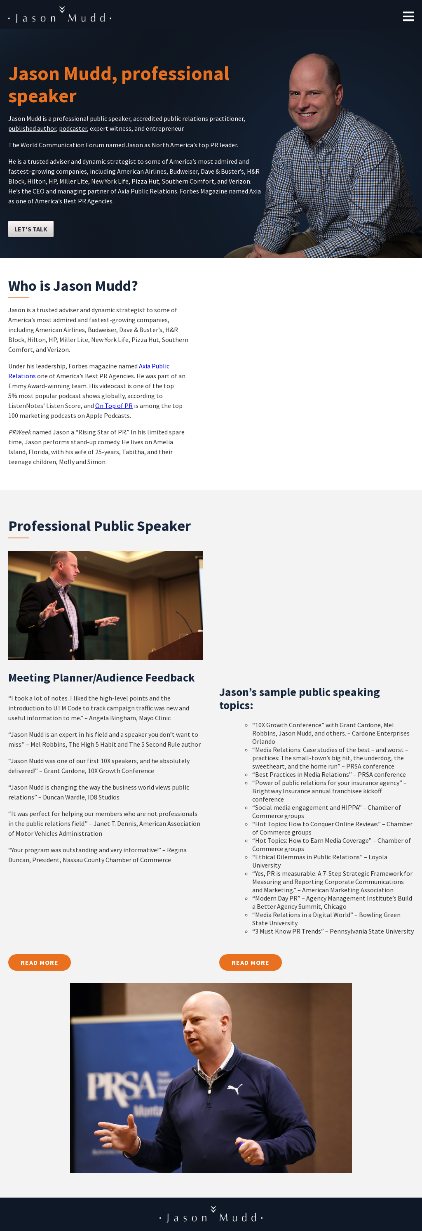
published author (32, 128)
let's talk (30, 229)
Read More (40, 962)
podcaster (73, 128)
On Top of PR (114, 405)
